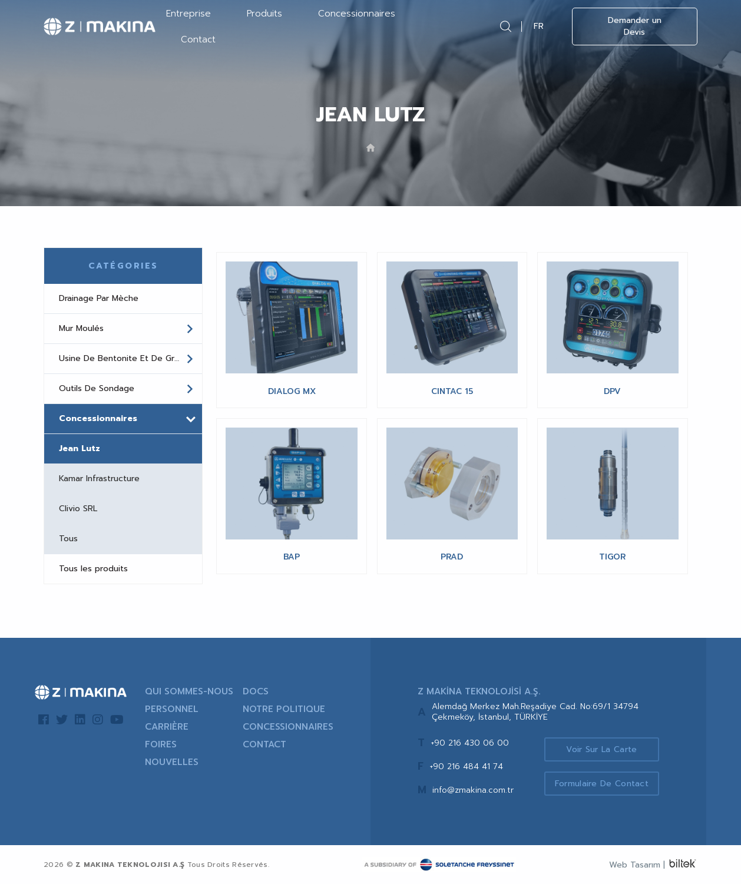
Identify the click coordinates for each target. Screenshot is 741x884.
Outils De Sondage (126, 388)
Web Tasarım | (637, 865)
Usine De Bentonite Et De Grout (126, 358)
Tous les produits (93, 568)
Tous (68, 538)
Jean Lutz (79, 448)
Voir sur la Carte (601, 749)
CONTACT (264, 744)
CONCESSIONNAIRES (288, 726)
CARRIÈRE (166, 726)
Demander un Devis (634, 26)
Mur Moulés (126, 328)
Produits (264, 13)
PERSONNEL (172, 709)
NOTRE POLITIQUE (284, 709)
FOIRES (161, 744)
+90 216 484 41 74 (466, 766)
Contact (198, 39)
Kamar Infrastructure (99, 478)
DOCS (256, 691)
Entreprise (188, 13)
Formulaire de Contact (602, 783)
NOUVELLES (172, 762)
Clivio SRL (78, 508)
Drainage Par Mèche (98, 298)
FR (539, 26)
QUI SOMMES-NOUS (189, 691)
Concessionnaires (356, 13)
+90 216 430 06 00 (470, 743)
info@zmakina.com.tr (473, 790)
